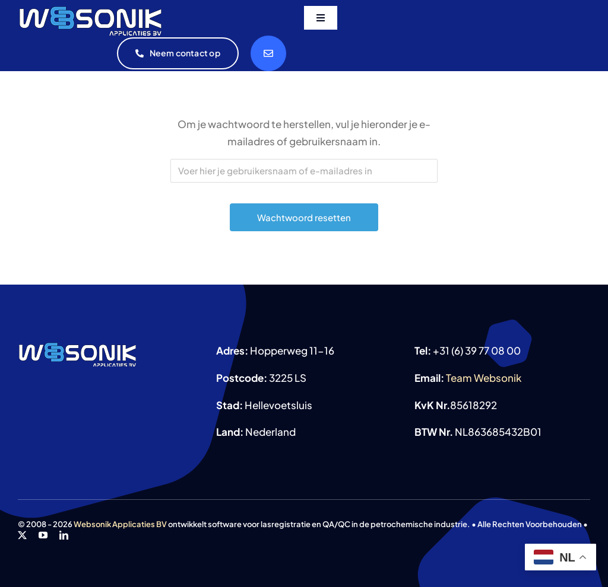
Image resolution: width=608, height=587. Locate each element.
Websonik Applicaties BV (120, 524)
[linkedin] (63, 535)
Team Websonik (483, 377)
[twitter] (22, 535)
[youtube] (43, 535)
